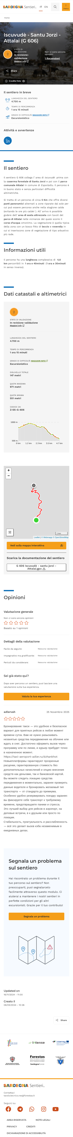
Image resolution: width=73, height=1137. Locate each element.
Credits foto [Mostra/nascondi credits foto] (15, 81)
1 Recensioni (52, 58)
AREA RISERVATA (16, 1120)
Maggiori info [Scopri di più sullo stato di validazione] (21, 61)
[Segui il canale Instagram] (44, 1109)
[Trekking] (8, 141)
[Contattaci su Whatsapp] (32, 1109)
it (41, 6)
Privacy (12, 1126)
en (46, 6)
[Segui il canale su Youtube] (56, 1109)
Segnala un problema (36, 916)
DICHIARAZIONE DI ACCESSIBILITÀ (26, 1133)
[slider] (14, 719)
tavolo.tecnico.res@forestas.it (19, 1095)
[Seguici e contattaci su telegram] (20, 1109)
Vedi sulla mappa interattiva (36, 545)
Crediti (30, 1126)
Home (7, 18)
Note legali (43, 1120)
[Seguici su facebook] (8, 1109)
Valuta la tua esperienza (36, 696)
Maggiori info (41, 115)
